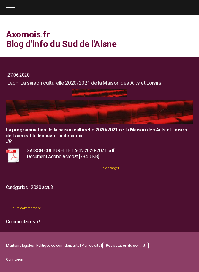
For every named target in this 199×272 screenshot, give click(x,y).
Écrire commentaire (26, 208)
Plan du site (91, 245)
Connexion (14, 259)
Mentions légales (20, 245)
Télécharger (110, 168)
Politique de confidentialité (57, 245)
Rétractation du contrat (125, 245)
